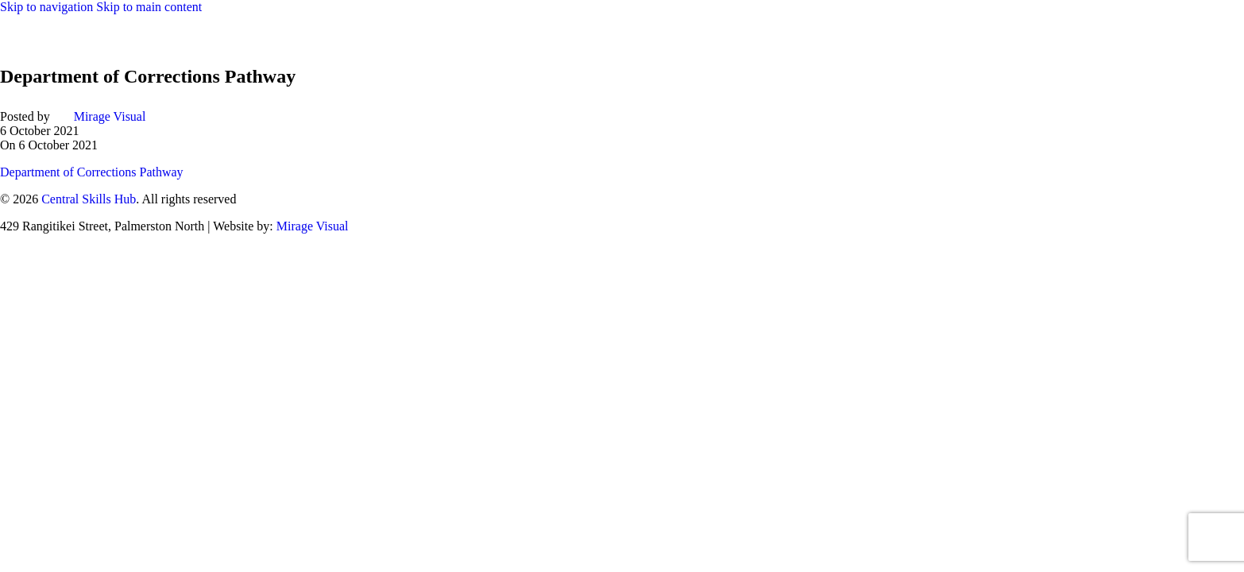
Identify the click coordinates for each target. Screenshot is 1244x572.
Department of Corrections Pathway (92, 172)
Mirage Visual (110, 116)
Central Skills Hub (88, 199)
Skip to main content (149, 7)
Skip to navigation (48, 7)
